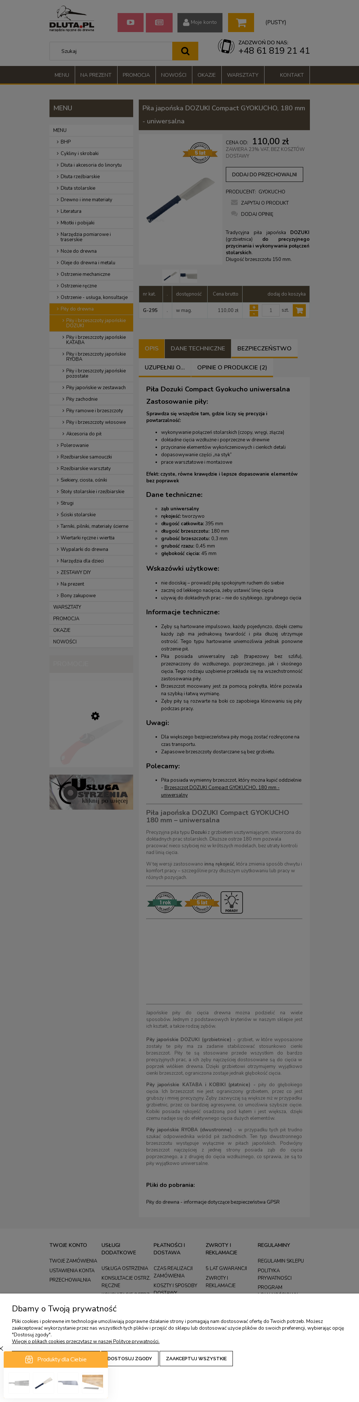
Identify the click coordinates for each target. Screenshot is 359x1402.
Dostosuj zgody (130, 1358)
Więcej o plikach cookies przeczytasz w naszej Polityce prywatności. (86, 1341)
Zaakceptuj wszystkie (196, 1358)
